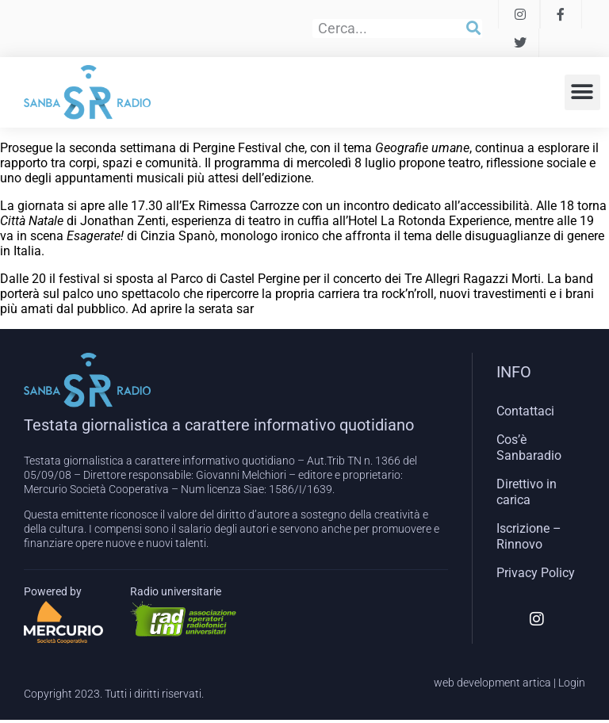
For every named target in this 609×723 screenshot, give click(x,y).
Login (571, 682)
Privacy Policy (535, 572)
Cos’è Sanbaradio (528, 447)
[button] (582, 92)
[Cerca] (473, 28)
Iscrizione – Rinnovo (528, 536)
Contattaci (525, 411)
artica (537, 682)
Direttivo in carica (526, 491)
